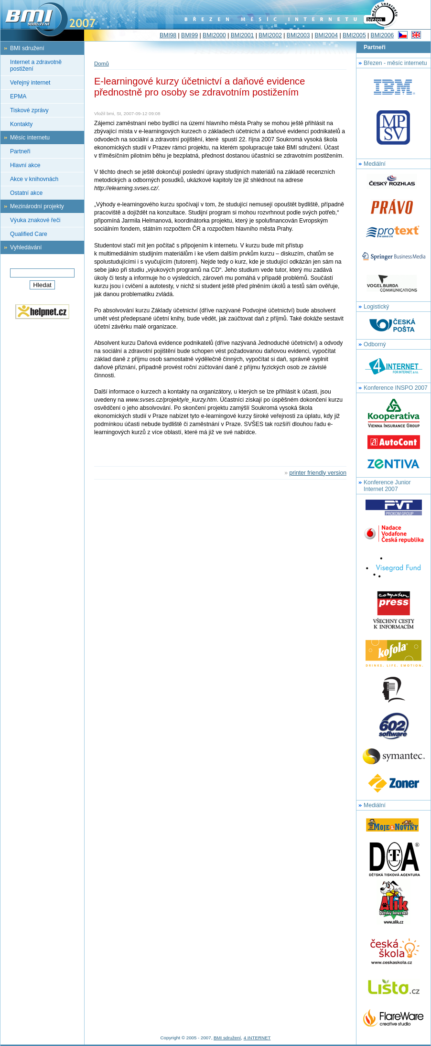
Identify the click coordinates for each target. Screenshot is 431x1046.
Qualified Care (28, 234)
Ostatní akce (26, 193)
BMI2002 (270, 35)
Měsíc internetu (30, 137)
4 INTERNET (257, 1037)
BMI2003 (298, 35)
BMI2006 (382, 35)
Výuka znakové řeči (35, 220)
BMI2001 (242, 35)
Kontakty (21, 124)
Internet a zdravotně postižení (36, 65)
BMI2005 (354, 35)
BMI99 (189, 35)
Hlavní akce (25, 165)
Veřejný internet (30, 82)
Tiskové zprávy (29, 110)
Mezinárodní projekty (37, 206)
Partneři (20, 151)
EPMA (18, 96)
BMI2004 (326, 35)
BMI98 (168, 35)
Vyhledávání (26, 247)
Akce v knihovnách (34, 179)
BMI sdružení (27, 48)
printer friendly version (317, 473)
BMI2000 (214, 35)
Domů (101, 63)
